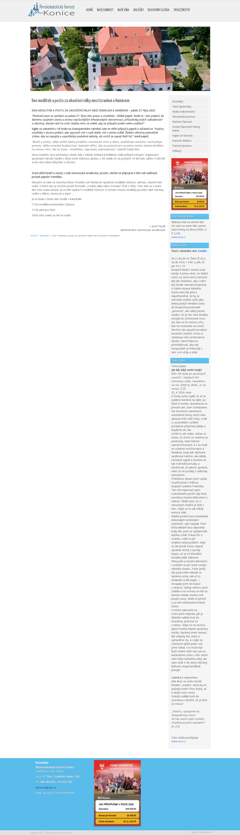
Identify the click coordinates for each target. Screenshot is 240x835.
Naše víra (123, 10)
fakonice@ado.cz (46, 787)
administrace (205, 832)
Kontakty (177, 101)
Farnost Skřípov (181, 140)
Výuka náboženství (183, 111)
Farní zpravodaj (181, 106)
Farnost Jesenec (182, 145)
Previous (33, 56)
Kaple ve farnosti (182, 135)
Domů (89, 10)
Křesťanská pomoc (183, 116)
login (193, 832)
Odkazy (176, 151)
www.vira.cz (178, 237)
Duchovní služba (159, 10)
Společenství (181, 10)
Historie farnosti (182, 121)
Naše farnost (105, 10)
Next (206, 56)
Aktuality (44, 235)
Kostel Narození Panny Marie (186, 128)
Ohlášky (138, 10)
